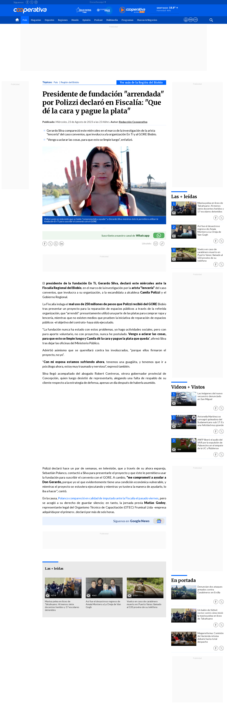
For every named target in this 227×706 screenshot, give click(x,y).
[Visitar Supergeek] (195, 23)
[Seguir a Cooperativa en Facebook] (27, 2)
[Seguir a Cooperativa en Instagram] (36, 2)
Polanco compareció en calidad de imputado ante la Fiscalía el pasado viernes (108, 498)
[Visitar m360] (190, 23)
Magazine (36, 20)
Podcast (98, 20)
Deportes (49, 20)
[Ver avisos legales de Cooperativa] (186, 23)
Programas (127, 20)
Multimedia (112, 20)
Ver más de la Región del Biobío (141, 82)
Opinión (86, 20)
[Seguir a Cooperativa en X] (31, 2)
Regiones (63, 20)
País (25, 20)
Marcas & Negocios (147, 20)
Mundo (75, 20)
